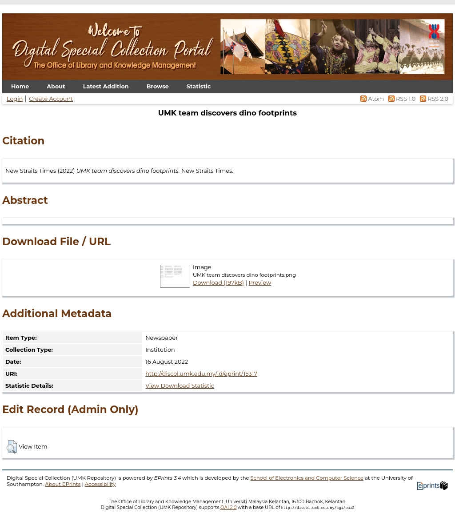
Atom (372, 98)
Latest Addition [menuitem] (106, 86)
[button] (12, 446)
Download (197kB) (218, 282)
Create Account (51, 98)
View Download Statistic (179, 385)
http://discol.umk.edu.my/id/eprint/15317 (201, 373)
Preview (259, 282)
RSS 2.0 (432, 98)
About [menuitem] (56, 86)
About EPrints (62, 484)
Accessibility (100, 484)
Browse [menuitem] (158, 86)
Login (15, 98)
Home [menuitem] (20, 86)
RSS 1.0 (401, 98)
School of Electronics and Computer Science (306, 478)
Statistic (199, 86)
